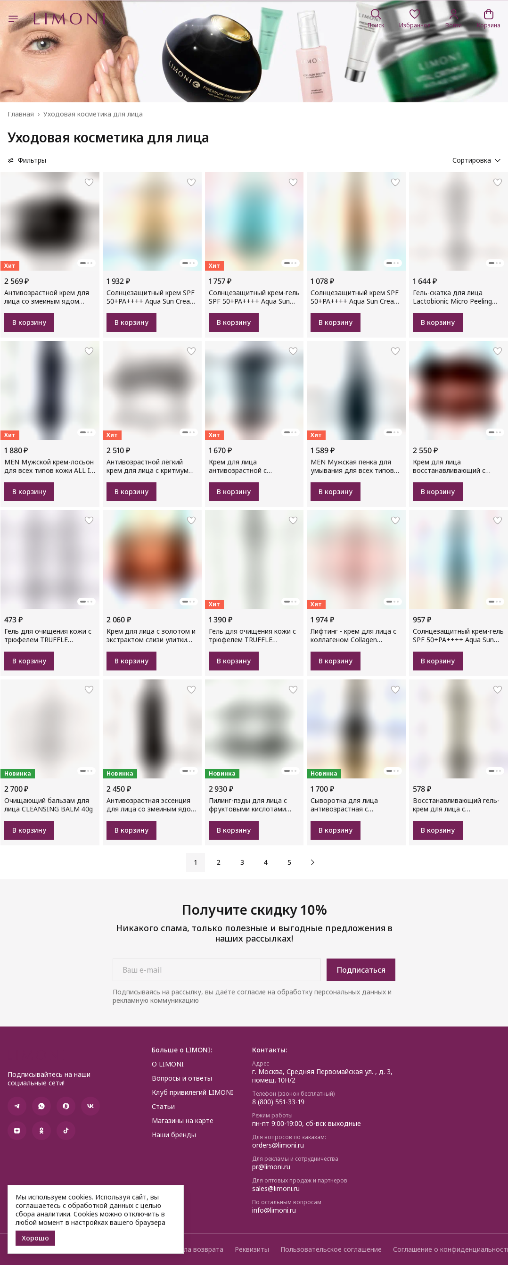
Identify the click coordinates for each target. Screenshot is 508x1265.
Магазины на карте (182, 1120)
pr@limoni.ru (271, 1167)
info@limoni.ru (274, 1210)
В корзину (29, 322)
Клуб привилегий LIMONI (192, 1092)
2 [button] (219, 862)
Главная (21, 114)
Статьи (163, 1106)
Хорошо (35, 1237)
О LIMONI (168, 1064)
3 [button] (242, 862)
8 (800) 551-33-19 (278, 1102)
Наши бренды (174, 1135)
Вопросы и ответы (182, 1078)
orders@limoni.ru (278, 1145)
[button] (414, 18)
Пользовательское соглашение (331, 1249)
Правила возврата (193, 1249)
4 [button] (266, 862)
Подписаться (360, 970)
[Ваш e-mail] (217, 970)
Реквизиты (252, 1249)
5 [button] (289, 862)
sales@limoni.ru (276, 1188)
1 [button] (195, 862)
